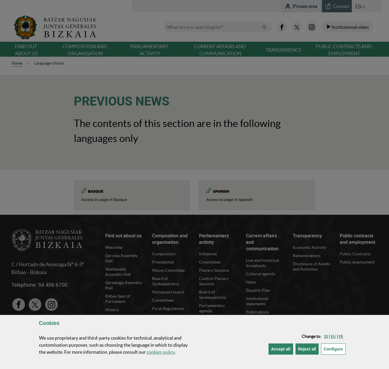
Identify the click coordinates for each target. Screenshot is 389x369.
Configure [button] (335, 348)
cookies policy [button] (161, 352)
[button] (326, 336)
